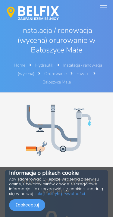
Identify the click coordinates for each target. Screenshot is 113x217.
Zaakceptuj (27, 205)
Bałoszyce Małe (56, 82)
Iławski (83, 74)
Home (19, 65)
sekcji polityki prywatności (59, 194)
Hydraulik (44, 65)
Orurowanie (55, 74)
